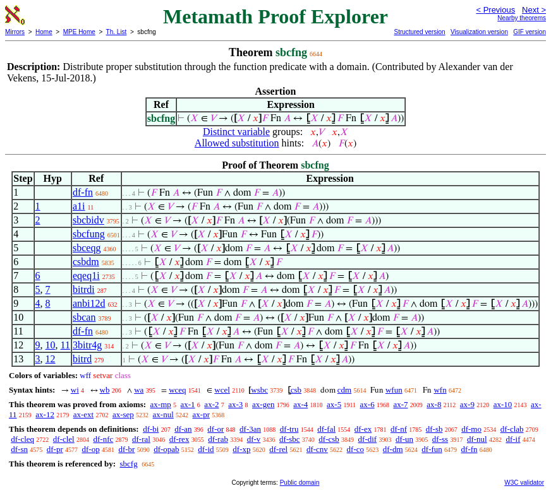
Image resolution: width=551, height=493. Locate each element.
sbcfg (128, 463)
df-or (215, 429)
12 (50, 358)
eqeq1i (86, 275)
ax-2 (211, 404)
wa (138, 390)
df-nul (477, 439)
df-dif (367, 439)
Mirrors (15, 31)
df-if (513, 439)
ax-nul (163, 414)
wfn (439, 390)
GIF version (529, 31)
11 (65, 345)
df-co (355, 449)
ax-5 (334, 404)
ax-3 (235, 404)
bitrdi (84, 289)
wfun (394, 390)
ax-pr (201, 414)
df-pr (55, 449)
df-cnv (317, 449)
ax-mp (160, 404)
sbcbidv (88, 220)
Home (43, 31)
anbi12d (89, 303)
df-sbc (289, 439)
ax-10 (502, 404)
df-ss (440, 439)
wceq (177, 390)
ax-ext (83, 414)
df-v (254, 439)
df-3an (250, 429)
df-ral (141, 439)
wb (105, 390)
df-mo (471, 429)
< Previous (495, 10)
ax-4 (300, 404)
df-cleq (22, 439)
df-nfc (103, 439)
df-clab (512, 429)
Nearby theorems (521, 18)
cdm (344, 390)
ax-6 (367, 404)
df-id (206, 449)
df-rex (179, 439)
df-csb (328, 439)
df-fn (83, 192)
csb (296, 390)
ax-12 (44, 414)
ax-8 (434, 404)
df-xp (241, 449)
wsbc (259, 390)
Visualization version (479, 31)
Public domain (300, 482)
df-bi (151, 429)
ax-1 (188, 404)
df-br (126, 449)
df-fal (326, 429)
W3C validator (524, 482)
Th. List (116, 31)
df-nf (399, 429)
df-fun (431, 449)
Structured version (419, 31)
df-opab (166, 449)
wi (75, 390)
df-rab (218, 439)
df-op (90, 449)
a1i (79, 206)
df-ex (363, 429)
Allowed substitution (237, 143)
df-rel (278, 449)
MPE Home (79, 31)
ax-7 (400, 404)
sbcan (84, 317)
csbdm (86, 261)
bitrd (82, 358)
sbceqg (86, 247)
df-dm (393, 449)
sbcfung (89, 234)
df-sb (434, 429)
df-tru (289, 429)
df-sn (19, 449)
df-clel (64, 439)
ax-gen (263, 404)
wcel (222, 390)
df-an (182, 429)
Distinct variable (236, 131)
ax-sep (123, 414)
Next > (534, 10)
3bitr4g (87, 345)
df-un (404, 439)
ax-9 (467, 404)
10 (50, 345)
